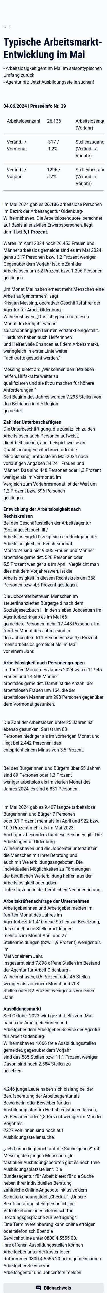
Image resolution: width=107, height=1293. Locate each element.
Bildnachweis (57, 1288)
